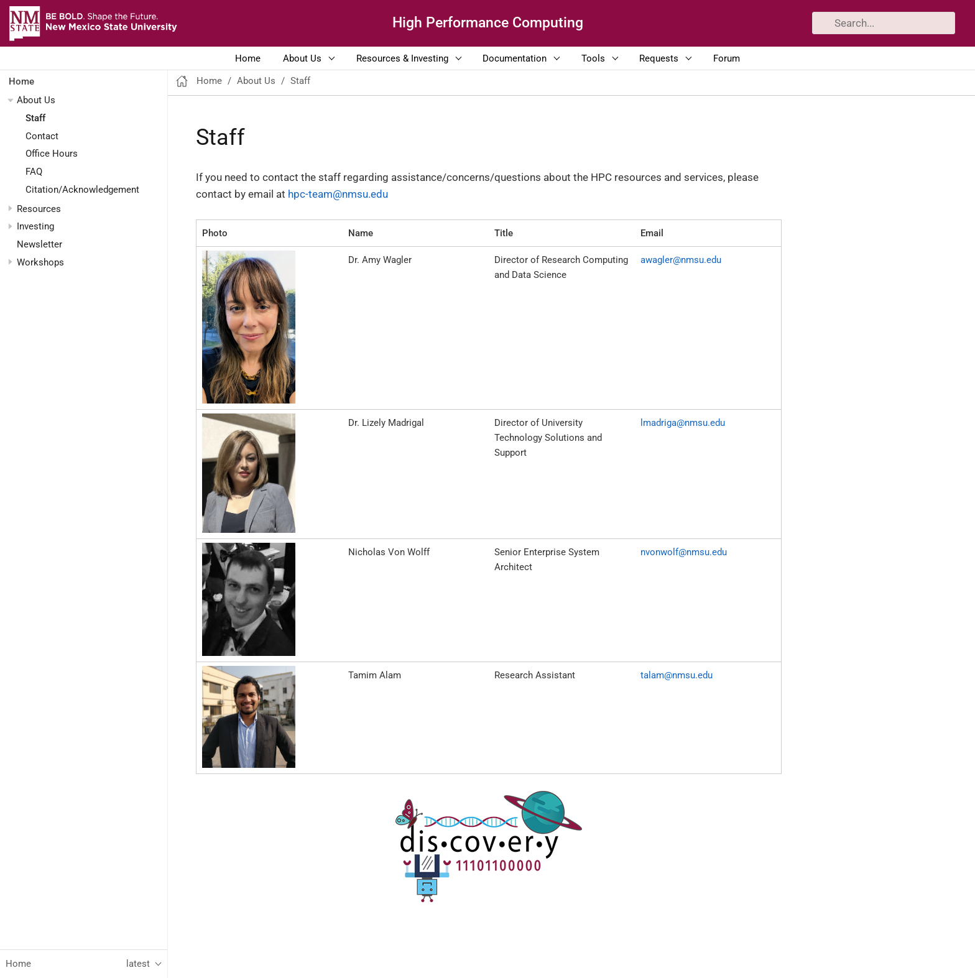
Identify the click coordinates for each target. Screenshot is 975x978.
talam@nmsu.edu (676, 675)
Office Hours (51, 153)
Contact (41, 136)
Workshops (40, 262)
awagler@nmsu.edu (680, 259)
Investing (35, 226)
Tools (593, 58)
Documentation (515, 58)
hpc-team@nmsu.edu (338, 194)
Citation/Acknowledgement (82, 189)
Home (248, 58)
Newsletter (39, 244)
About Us (302, 58)
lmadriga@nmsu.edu (682, 422)
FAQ (33, 171)
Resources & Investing (402, 58)
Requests (658, 58)
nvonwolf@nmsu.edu (683, 552)
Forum (726, 58)
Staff (35, 118)
